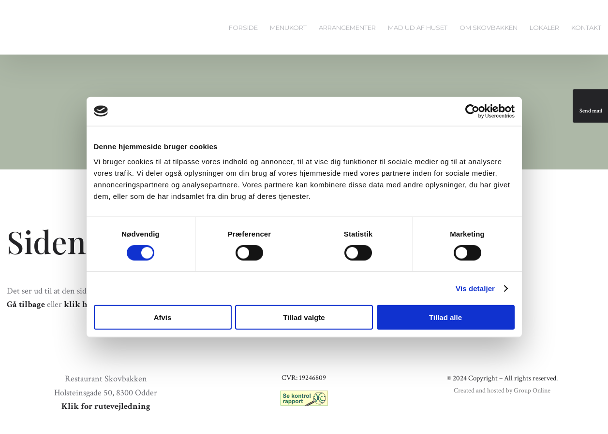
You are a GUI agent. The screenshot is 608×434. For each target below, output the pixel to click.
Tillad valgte (304, 317)
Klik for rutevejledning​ (105, 406)
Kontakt (586, 27)
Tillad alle (445, 317)
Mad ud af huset (417, 27)
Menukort (288, 27)
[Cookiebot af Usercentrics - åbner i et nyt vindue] (472, 111)
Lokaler (544, 27)
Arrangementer (347, 27)
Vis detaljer (475, 288)
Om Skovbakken (489, 27)
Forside (243, 27)
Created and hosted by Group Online (502, 390)
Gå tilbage (26, 304)
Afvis (163, 317)
